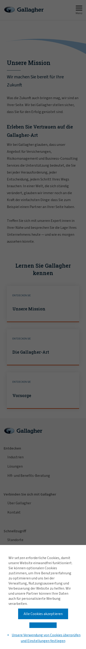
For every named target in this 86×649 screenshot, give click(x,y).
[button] (42, 625)
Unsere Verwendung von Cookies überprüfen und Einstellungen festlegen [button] (46, 638)
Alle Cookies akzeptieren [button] (43, 613)
